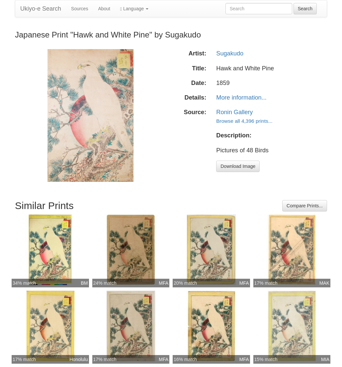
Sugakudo (229, 53)
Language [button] (134, 9)
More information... (241, 97)
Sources (79, 8)
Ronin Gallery (234, 112)
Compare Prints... (305, 205)
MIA (325, 359)
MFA (163, 283)
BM (84, 283)
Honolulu (78, 359)
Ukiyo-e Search (40, 8)
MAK (324, 283)
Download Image (237, 166)
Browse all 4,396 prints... (244, 121)
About (104, 8)
